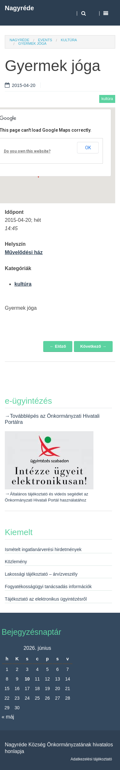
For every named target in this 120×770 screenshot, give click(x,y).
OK (88, 147)
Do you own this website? (27, 151)
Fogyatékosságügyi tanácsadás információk (48, 586)
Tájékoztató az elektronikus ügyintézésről (46, 599)
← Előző (58, 346)
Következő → (93, 346)
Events (45, 40)
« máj (8, 716)
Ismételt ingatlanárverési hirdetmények (43, 549)
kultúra (69, 40)
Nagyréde (19, 8)
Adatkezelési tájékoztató (91, 759)
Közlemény (16, 561)
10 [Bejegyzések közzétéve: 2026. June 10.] (27, 678)
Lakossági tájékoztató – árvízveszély (41, 574)
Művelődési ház (24, 252)
